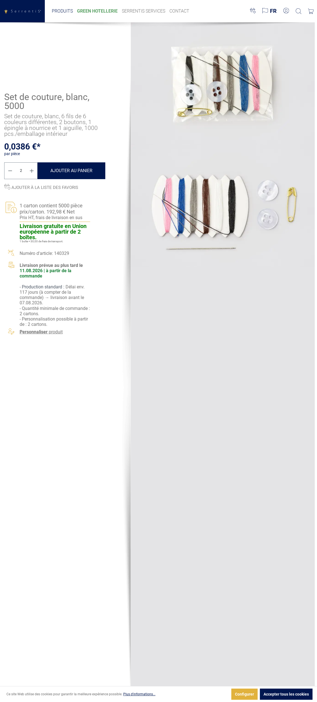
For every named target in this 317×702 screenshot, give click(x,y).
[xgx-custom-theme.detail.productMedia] (223, 83)
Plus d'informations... (139, 694)
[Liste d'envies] (253, 11)
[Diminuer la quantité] (10, 170)
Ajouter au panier (71, 170)
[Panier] (311, 11)
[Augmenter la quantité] (32, 170)
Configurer (244, 694)
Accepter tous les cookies (286, 694)
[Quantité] (21, 170)
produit (41, 332)
